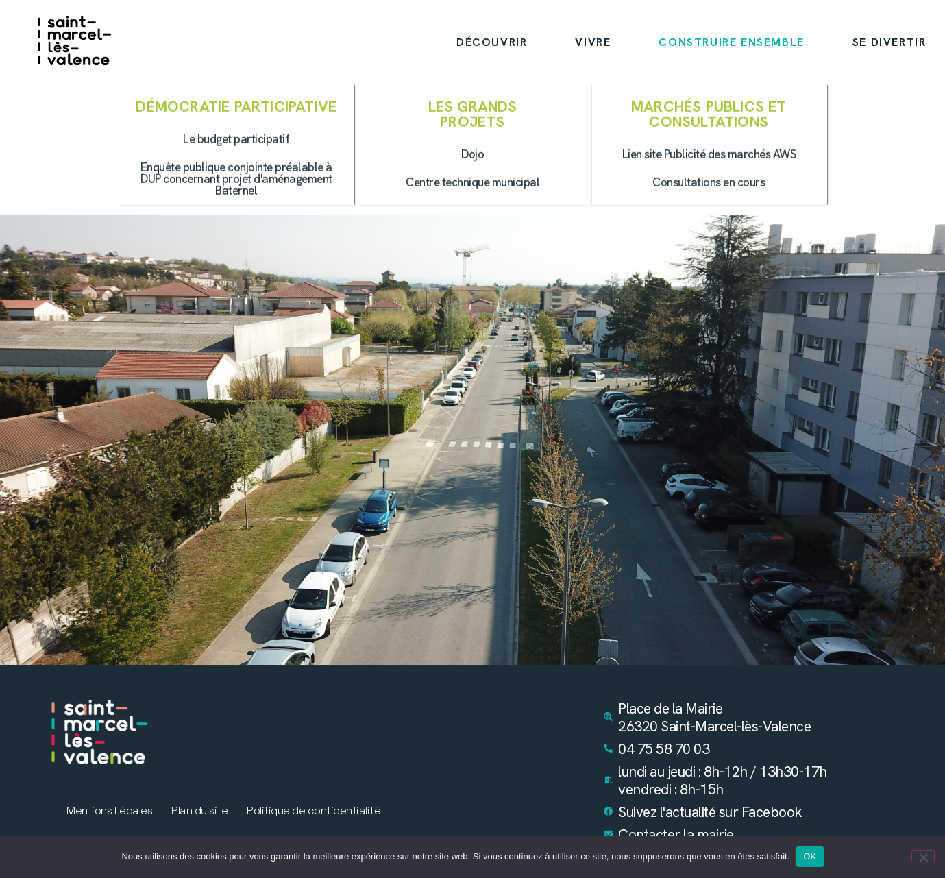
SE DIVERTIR (889, 42)
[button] (709, 143)
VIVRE (593, 42)
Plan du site (199, 810)
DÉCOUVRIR (491, 42)
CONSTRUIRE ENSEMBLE (731, 42)
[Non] (923, 856)
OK (809, 856)
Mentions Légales (109, 810)
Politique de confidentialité (313, 810)
